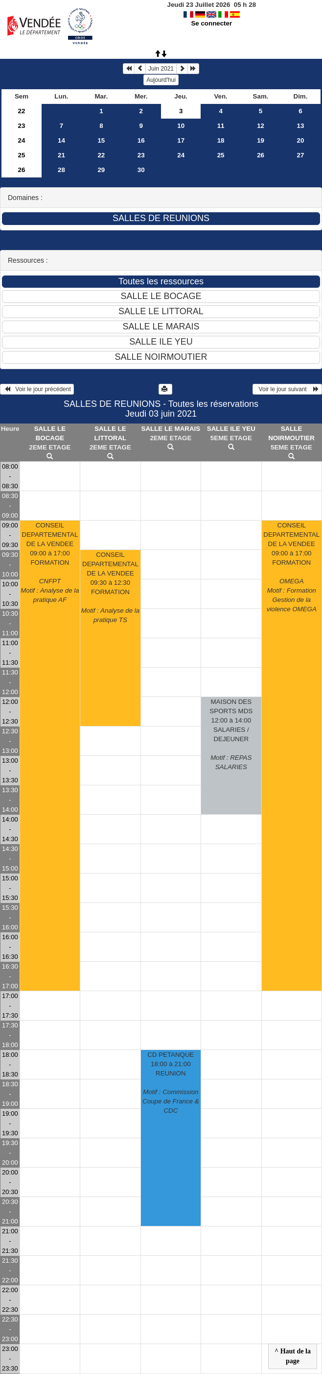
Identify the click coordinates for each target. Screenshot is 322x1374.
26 (260, 155)
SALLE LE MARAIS (171, 428)
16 (141, 140)
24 (21, 140)
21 (61, 155)
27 (300, 155)
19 (260, 140)
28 (61, 170)
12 (260, 125)
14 (61, 140)
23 (21, 125)
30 (141, 170)
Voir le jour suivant (287, 389)
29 (101, 170)
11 (221, 125)
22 (21, 111)
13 (300, 125)
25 (21, 155)
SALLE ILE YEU (231, 428)
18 (221, 140)
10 (180, 125)
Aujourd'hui (161, 79)
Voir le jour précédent (37, 389)
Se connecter (211, 23)
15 (101, 140)
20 (300, 140)
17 (180, 140)
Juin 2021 (161, 68)
